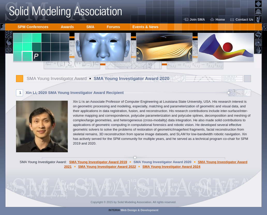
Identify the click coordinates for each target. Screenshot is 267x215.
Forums (113, 26)
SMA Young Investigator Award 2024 (171, 167)
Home (220, 19)
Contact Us (244, 19)
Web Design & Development (134, 210)
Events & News (145, 26)
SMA (90, 26)
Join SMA (197, 19)
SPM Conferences (33, 26)
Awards (67, 26)
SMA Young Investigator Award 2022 (107, 167)
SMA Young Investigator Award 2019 (98, 162)
